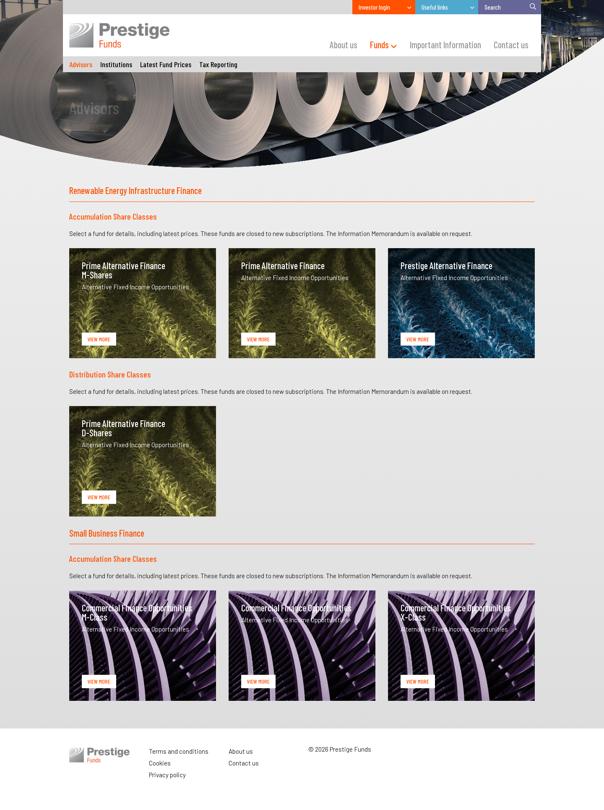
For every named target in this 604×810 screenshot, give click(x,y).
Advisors (80, 64)
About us (241, 751)
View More (99, 339)
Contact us (244, 763)
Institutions (116, 64)
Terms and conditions (178, 751)
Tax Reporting (218, 64)
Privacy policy (167, 775)
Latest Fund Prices (165, 64)
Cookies (160, 763)
